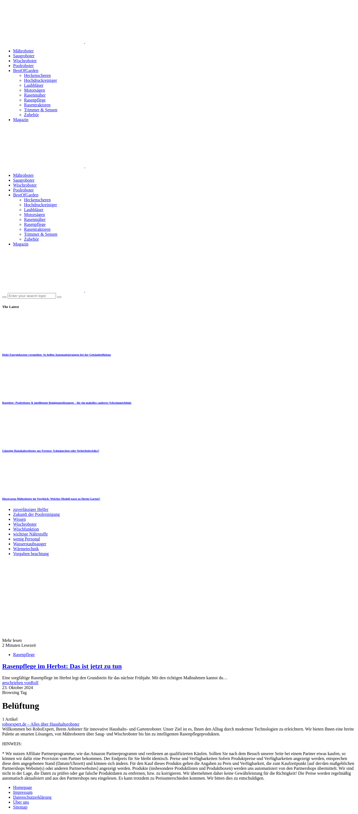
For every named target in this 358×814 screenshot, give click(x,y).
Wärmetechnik (26, 548)
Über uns (21, 802)
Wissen (19, 519)
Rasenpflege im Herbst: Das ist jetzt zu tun (62, 666)
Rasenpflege (35, 100)
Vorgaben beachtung (31, 553)
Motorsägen (34, 90)
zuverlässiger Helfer (30, 509)
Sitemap (20, 807)
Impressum (22, 792)
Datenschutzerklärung (32, 797)
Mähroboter (23, 51)
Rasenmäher (35, 95)
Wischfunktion (26, 529)
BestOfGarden (25, 70)
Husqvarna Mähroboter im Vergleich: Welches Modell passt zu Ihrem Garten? (51, 498)
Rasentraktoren (37, 105)
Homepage (22, 787)
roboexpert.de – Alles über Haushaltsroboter (40, 724)
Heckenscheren (37, 75)
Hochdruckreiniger (40, 80)
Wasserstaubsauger (29, 543)
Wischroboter (25, 60)
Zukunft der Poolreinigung (36, 514)
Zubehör (31, 114)
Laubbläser (33, 85)
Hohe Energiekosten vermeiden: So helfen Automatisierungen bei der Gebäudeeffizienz (56, 354)
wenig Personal (26, 539)
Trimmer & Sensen (40, 109)
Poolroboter (23, 65)
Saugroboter (23, 55)
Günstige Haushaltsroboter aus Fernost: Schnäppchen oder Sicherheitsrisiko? (50, 450)
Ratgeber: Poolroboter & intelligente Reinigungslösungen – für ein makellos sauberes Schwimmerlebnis (66, 402)
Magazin (20, 119)
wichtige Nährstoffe (30, 534)
